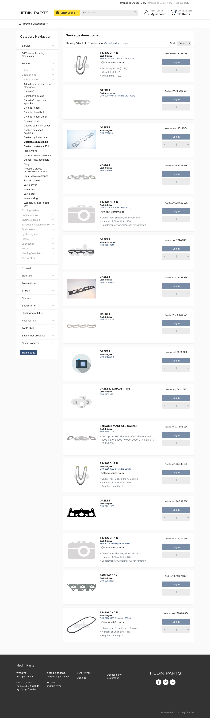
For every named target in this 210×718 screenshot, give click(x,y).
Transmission (38, 283)
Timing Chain (109, 52)
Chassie (38, 298)
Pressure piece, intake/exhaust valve (35, 170)
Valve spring (31, 198)
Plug (26, 164)
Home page (28, 352)
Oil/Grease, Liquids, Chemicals (38, 55)
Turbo (38, 248)
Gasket (105, 90)
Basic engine (38, 74)
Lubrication (38, 243)
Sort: (173, 43)
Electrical (38, 275)
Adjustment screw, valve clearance (37, 85)
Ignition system (38, 234)
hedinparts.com (24, 676)
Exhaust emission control (38, 224)
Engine (38, 63)
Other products (38, 343)
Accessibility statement (114, 676)
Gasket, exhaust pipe (115, 388)
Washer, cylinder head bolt (36, 204)
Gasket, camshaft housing (33, 131)
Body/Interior (38, 305)
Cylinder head (38, 79)
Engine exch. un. (38, 219)
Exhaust (38, 268)
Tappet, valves (32, 180)
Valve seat (29, 193)
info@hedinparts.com (57, 676)
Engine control (38, 215)
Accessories (38, 320)
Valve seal (29, 189)
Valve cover (30, 185)
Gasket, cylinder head (36, 137)
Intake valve (30, 150)
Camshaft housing (34, 96)
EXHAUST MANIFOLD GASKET (119, 425)
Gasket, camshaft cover (37, 125)
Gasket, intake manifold (37, 146)
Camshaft (29, 91)
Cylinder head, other (35, 116)
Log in (176, 62)
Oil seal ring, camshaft (36, 159)
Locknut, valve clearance (38, 155)
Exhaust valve (31, 121)
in (173, 682)
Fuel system (38, 229)
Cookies (81, 677)
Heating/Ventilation (38, 253)
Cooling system (38, 210)
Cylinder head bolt (34, 112)
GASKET (105, 239)
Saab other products (38, 335)
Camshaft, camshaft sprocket (35, 102)
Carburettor (38, 258)
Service (38, 45)
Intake (38, 238)
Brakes (38, 290)
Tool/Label (38, 328)
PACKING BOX (108, 575)
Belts (38, 69)
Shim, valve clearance (36, 176)
